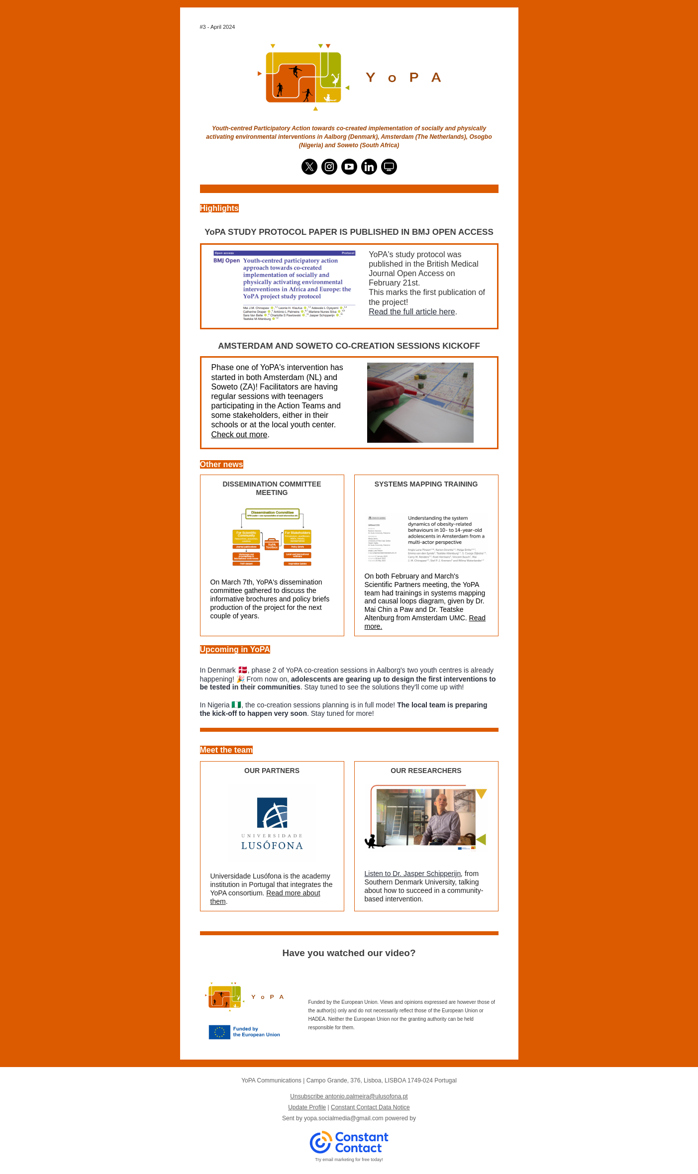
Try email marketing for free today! (349, 1159)
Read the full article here (412, 311)
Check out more (239, 434)
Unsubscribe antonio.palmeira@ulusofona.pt (348, 1096)
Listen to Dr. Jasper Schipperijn (413, 874)
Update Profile (307, 1107)
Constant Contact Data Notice (370, 1107)
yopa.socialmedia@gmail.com (344, 1118)
